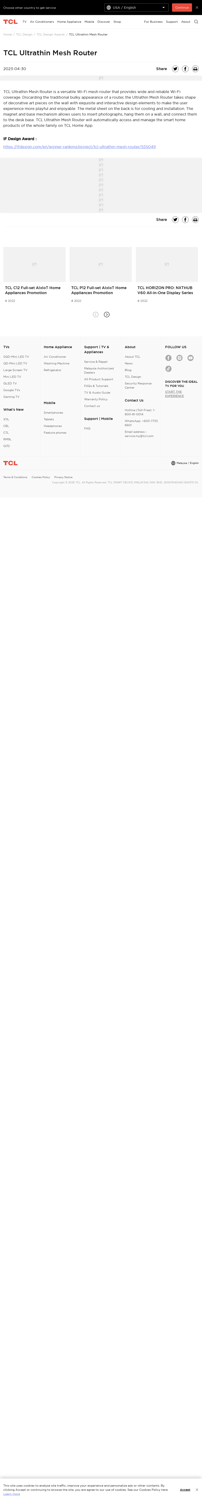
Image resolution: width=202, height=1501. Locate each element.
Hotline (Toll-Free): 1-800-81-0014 (140, 412)
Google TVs (11, 390)
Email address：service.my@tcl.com (139, 434)
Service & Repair (96, 362)
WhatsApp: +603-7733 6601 (141, 423)
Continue (182, 7)
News (129, 363)
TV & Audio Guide (97, 392)
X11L (6, 419)
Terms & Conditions (15, 477)
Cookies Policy (41, 477)
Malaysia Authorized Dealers (99, 370)
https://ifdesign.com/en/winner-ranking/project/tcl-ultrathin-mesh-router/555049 (79, 146)
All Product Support (98, 379)
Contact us (92, 406)
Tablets (49, 419)
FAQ (87, 428)
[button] (106, 314)
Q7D (6, 446)
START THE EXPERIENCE (174, 394)
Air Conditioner (55, 357)
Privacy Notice (63, 477)
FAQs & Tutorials (96, 386)
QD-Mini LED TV (15, 363)
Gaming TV (11, 397)
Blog (128, 370)
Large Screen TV (15, 370)
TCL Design (24, 34)
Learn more (11, 1494)
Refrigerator (52, 370)
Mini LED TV (12, 377)
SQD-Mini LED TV (16, 357)
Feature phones (55, 432)
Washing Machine (56, 363)
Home (7, 34)
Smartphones (53, 412)
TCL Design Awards (51, 34)
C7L (6, 432)
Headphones (53, 426)
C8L (6, 426)
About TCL (132, 357)
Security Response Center (138, 385)
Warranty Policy (95, 399)
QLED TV (10, 383)
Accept (185, 1490)
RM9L (7, 439)
